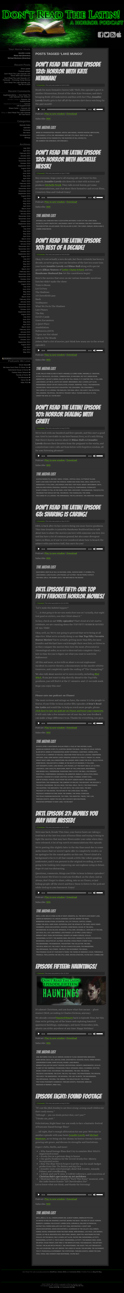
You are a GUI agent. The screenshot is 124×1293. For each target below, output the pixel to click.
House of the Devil (85, 927)
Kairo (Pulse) (57, 1062)
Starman (77, 777)
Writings (27, 138)
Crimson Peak (64, 376)
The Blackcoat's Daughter (57, 387)
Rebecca (79, 774)
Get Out (84, 376)
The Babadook (94, 384)
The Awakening (67, 1071)
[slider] (66, 109)
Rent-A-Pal (84, 135)
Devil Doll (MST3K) (53, 1060)
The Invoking (63, 1076)
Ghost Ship (86, 1226)
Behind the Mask (82, 919)
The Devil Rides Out (43, 946)
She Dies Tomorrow (93, 223)
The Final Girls (73, 390)
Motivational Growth (61, 935)
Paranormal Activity (90, 1237)
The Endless (61, 390)
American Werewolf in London (48, 919)
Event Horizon (64, 757)
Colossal (55, 376)
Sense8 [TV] (80, 938)
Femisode (26, 130)
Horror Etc (25, 380)
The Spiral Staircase (81, 793)
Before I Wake (56, 479)
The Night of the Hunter (45, 791)
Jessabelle (80, 930)
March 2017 (26, 269)
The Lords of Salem (72, 1248)
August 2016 (25, 284)
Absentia (71, 916)
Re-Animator (70, 774)
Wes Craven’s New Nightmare (74, 799)
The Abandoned (42, 943)
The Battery (41, 387)
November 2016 (24, 277)
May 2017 (26, 264)
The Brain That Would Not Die (47, 493)
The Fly (80, 785)
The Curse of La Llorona (46, 390)
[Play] (38, 109)
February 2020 (25, 183)
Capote (82, 921)
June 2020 (26, 173)
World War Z (99, 226)
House (44, 1231)
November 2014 (24, 337)
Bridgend (91, 1057)
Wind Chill (57, 1084)
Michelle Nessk (53, 184)
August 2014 (25, 345)
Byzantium (60, 921)
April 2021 (26, 151)
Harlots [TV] (95, 482)
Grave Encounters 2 (60, 1229)
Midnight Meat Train (44, 935)
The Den (87, 943)
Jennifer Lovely (24, 53)
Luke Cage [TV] (50, 768)
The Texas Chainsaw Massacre (48, 796)
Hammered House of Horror (19, 370)
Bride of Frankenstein (45, 132)
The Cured (82, 226)
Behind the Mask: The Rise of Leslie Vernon (84, 749)
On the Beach (48, 1237)
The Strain (85, 1079)
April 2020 (26, 178)
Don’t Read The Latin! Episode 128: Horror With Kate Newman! (17, 75)
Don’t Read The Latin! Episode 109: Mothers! (19, 96)
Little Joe (50, 135)
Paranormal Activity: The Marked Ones (51, 938)
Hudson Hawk (77, 572)
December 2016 (24, 274)
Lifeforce (40, 768)
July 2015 (26, 317)
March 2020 (26, 181)
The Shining (67, 793)
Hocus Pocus (98, 760)
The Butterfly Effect (85, 575)
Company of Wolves (55, 755)
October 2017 (25, 251)
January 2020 (25, 186)
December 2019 (24, 188)
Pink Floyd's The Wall (77, 771)
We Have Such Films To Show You (16, 367)
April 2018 (26, 236)
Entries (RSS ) (54, 1287)
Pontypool (40, 774)
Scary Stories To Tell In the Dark (49, 490)
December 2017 (24, 246)
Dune (63, 1060)
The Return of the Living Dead (68, 791)
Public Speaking (71, 1068)
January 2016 (25, 302)
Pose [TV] (71, 487)
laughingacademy (9, 95)
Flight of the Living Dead (87, 220)
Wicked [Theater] (76, 955)
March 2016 (26, 297)
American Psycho (86, 1218)
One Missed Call (42, 771)
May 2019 (26, 204)
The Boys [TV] (98, 490)
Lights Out (58, 382)
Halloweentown (57, 760)
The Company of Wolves (69, 782)
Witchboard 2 (62, 141)
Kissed (65, 1062)
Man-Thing (66, 1234)
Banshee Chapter (68, 919)
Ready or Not (52, 384)
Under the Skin (42, 396)
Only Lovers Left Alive (87, 382)
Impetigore (94, 132)
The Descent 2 (95, 782)
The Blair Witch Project (52, 1245)
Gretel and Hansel (69, 132)
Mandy (65, 382)
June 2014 (26, 350)
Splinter (67, 941)
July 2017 (26, 259)
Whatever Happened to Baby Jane (49, 802)
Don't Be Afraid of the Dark (79, 924)
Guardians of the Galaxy (79, 1229)
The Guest (84, 390)
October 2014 (25, 339)
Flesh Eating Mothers (67, 220)
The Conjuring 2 (87, 387)
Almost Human (72, 1218)
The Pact (62, 949)
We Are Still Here (62, 955)
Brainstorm (82, 1057)
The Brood (64, 493)
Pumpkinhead (81, 487)
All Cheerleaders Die (57, 1218)
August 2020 (25, 168)
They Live (90, 796)
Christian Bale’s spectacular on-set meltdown (62, 1176)
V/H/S (38, 1254)
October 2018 (25, 221)
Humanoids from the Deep (58, 1231)
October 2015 (25, 309)
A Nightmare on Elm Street (58, 746)
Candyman (83, 752)
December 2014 (24, 334)
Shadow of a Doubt (51, 777)
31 (47, 1218)
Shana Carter (13, 108)
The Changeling (75, 493)
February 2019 (25, 211)
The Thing (64, 796)
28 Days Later (41, 746)
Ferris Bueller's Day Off (56, 1226)
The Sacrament (72, 949)
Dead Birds (40, 572)
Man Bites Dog (55, 1234)
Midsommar (59, 135)
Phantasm (64, 771)
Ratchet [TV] (69, 135)
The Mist (88, 788)
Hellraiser (69, 760)
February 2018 (25, 241)
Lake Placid (51, 575)
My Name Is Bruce (77, 935)
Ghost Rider (95, 924)
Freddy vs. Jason (93, 757)
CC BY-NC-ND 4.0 (77, 1285)
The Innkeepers (87, 946)
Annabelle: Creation (91, 373)
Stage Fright (76, 941)
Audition (62, 749)
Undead (90, 226)
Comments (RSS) (75, 1272)
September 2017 (24, 254)
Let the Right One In (82, 766)
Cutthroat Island (88, 479)
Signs (99, 1240)
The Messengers (89, 1076)
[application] (70, 109)
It (79, 379)
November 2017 (24, 249)
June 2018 (26, 231)
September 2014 (24, 342)
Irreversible (79, 1231)
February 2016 (25, 299)
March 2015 (26, 327)
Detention (63, 924)
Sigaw (38, 1071)
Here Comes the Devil (83, 760)
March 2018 (26, 239)
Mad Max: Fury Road (73, 484)
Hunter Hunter (84, 132)
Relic (77, 135)
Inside (71, 1231)
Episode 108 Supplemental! (25, 100)
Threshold (98, 952)
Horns (38, 1231)
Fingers (58, 132)
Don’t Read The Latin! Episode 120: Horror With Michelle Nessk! (67, 159)
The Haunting (41, 788)
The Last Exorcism (43, 1248)
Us (50, 396)
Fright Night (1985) (43, 760)
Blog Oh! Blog (97, 1272)
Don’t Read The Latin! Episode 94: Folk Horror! (19, 113)
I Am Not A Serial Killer (55, 379)
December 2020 (24, 158)
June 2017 (26, 261)
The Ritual (51, 393)
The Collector (77, 943)
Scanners (88, 1068)
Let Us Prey (71, 575)
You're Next (56, 396)
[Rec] (38, 916)
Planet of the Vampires (45, 1068)
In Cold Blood (52, 930)
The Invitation (93, 390)
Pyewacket (91, 487)
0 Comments (41, 85)
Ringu (95, 774)
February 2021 (25, 153)
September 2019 (24, 193)
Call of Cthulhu (71, 921)
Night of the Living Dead (75, 768)
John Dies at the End (94, 930)
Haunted (80, 1060)
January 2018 (25, 244)
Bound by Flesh (70, 1057)
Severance (40, 941)
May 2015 (26, 322)
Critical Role (74, 479)
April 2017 (26, 266)
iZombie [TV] (89, 572)
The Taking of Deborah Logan (81, 952)
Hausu (86, 1060)
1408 (37, 1057)
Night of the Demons (76, 223)
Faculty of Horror (23, 375)
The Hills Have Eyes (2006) (70, 946)
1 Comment (40, 603)
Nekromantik (88, 1065)
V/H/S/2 (42, 1254)
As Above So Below (43, 1220)
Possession (60, 1068)
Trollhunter (49, 955)
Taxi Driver (56, 1071)
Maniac (73, 1234)
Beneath (39, 1223)
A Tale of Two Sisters (78, 746)
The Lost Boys (65, 788)
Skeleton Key (51, 941)
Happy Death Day (50, 223)
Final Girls (84, 482)
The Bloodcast (24, 377)
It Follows (98, 379)
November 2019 (24, 191)
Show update (25, 69)
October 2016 (25, 279)
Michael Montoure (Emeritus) (19, 58)
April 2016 (26, 294)
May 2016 (26, 292)
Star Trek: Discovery (72, 490)
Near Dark (61, 768)
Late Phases (61, 575)
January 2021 (25, 156)
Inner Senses (95, 1060)
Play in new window (55, 113)
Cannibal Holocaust (51, 1223)
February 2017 (25, 272)
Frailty (83, 757)
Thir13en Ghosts (42, 799)
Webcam (88, 1082)
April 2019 (26, 206)
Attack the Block (43, 376)
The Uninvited (89, 495)
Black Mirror (58, 1057)
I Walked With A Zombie (55, 763)
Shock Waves (24, 365)
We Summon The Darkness (46, 141)
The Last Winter (57, 1248)
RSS (48, 118)
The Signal (83, 949)
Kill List (47, 932)
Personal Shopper (60, 487)
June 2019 (26, 201)
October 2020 (25, 163)
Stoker (71, 384)
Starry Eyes (86, 777)
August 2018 (25, 226)
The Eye (65, 1073)
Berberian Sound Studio (45, 921)
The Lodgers (41, 393)
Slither (70, 777)
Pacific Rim (77, 1237)
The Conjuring (74, 387)
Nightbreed (90, 768)
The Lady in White (75, 1076)
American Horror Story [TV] (47, 749)
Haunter (64, 927)
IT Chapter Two (87, 379)
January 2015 (25, 332)
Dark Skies (54, 924)
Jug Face (39, 932)
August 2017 (25, 256)
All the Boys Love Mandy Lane (88, 916)
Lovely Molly (86, 932)
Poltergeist (91, 771)
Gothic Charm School (73, 269)
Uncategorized (25, 135)
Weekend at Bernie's (44, 1084)
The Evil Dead (59, 785)
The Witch (60, 393)
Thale (85, 384)
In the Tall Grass (71, 379)
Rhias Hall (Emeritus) (22, 56)
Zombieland (98, 955)
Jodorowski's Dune (43, 1062)
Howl (69, 572)
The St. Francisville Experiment (48, 1251)
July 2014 (26, 347)
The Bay (39, 1245)
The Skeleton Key (73, 1079)
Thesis (83, 796)
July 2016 (26, 287)
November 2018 (24, 219)
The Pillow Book (76, 495)
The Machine (86, 1248)
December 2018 (24, 216)
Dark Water (53, 757)
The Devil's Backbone (44, 785)
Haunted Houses (64, 1017)
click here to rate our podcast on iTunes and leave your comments (69, 710)
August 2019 (25, 196)
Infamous (62, 930)
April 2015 (26, 324)
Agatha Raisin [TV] (43, 479)
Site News (26, 133)
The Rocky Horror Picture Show (49, 793)
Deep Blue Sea (51, 572)
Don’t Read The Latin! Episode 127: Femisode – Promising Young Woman (16, 79)
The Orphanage (63, 495)
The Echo (57, 1073)
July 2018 (26, 229)
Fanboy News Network (21, 372)
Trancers (80, 1082)
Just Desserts (41, 766)
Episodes (27, 128)
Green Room (92, 376)
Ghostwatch (71, 1060)
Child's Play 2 (41, 755)
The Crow (86, 493)
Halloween (93, 1229)
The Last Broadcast (93, 1245)
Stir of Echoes (42, 779)
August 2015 (25, 314)
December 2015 (24, 304)
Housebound (41, 930)
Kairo (50, 766)
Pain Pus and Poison (44, 487)
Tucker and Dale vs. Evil (86, 393)
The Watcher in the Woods (73, 577)
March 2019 (26, 209)
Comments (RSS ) (68, 1287)
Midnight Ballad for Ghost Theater (50, 1065)
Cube (46, 757)
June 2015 (26, 319)
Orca (99, 484)
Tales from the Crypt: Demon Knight (69, 779)
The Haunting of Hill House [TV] (73, 138)
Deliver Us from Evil (88, 1223)
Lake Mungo (41, 135)
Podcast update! (24, 71)
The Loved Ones (77, 788)
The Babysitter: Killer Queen (47, 226)
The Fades (72, 1073)
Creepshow (96, 755)
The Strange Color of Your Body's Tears (52, 952)
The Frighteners (90, 785)
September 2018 (24, 224)
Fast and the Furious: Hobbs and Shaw (64, 482)
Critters (39, 757)
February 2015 (25, 329)
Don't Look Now (42, 482)
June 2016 (26, 289)
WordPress (53, 1272)
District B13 (40, 1226)
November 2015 (24, 307)
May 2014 (26, 352)
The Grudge (95, 1073)
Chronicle (75, 1223)
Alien (89, 746)
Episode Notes (25, 125)
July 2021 (26, 148)
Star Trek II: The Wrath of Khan (67, 1243)
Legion (38, 1234)
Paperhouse (54, 771)
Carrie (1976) (93, 752)
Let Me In (49, 382)
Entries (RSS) (62, 1272)
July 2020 (26, 171)
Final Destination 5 (73, 1226)
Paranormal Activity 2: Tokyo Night (50, 1240)
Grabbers (40, 927)
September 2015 (24, 312)
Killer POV (25, 382)
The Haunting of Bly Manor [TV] (48, 138)
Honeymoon (40, 763)
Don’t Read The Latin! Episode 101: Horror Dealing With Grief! (67, 414)
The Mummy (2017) (55, 577)
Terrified (78, 384)
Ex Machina (75, 376)
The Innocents (53, 788)
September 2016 (24, 282)
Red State (72, 938)
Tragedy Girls (70, 393)
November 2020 (24, 161)
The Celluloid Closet (68, 226)
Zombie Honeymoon (43, 229)
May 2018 (26, 234)
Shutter (63, 777)
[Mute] (94, 109)
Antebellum (41, 220)
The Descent (84, 782)
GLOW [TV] (40, 223)
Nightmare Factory (92, 1234)
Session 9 (39, 777)
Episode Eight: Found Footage (68, 1096)
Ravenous (61, 774)
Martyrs (80, 1234)
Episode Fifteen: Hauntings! (65, 966)
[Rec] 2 (43, 1218)
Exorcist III (75, 757)
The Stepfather (68, 1251)
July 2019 (26, 199)
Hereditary (40, 379)
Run (90, 135)
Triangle (39, 955)
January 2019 (25, 214)
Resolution (62, 384)
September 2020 (24, 166)
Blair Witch (40, 752)
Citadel (66, 479)
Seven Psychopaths (93, 938)
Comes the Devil (42, 924)
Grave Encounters (52, 927)
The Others (53, 949)
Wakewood (99, 495)
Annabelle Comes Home (72, 373)
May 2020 (26, 176)
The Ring (84, 791)
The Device (85, 1071)
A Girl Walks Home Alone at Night (49, 373)
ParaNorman (41, 384)
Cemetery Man (52, 220)
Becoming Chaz (46, 1057)
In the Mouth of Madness (75, 763)
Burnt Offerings (71, 752)
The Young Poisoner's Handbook (49, 1082)
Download (72, 113)
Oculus (88, 935)
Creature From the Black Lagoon (77, 755)
